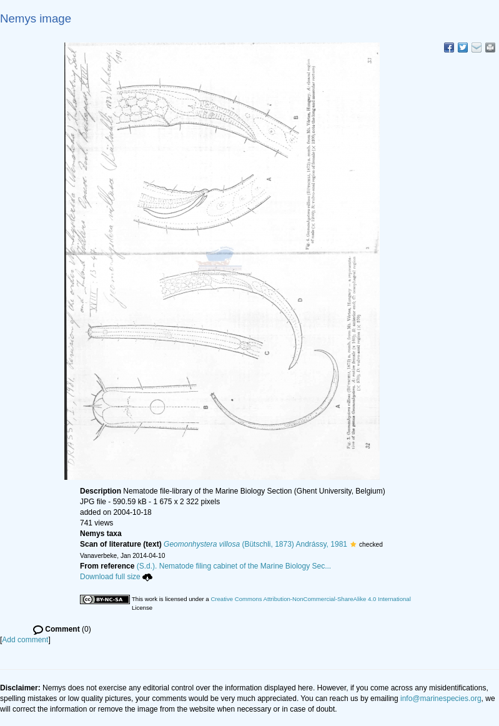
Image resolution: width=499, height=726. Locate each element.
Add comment (25, 639)
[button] (353, 544)
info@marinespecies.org (441, 698)
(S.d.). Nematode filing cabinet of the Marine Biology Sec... (234, 566)
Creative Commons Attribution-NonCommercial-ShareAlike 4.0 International (310, 598)
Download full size (116, 576)
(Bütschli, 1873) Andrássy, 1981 (255, 544)
